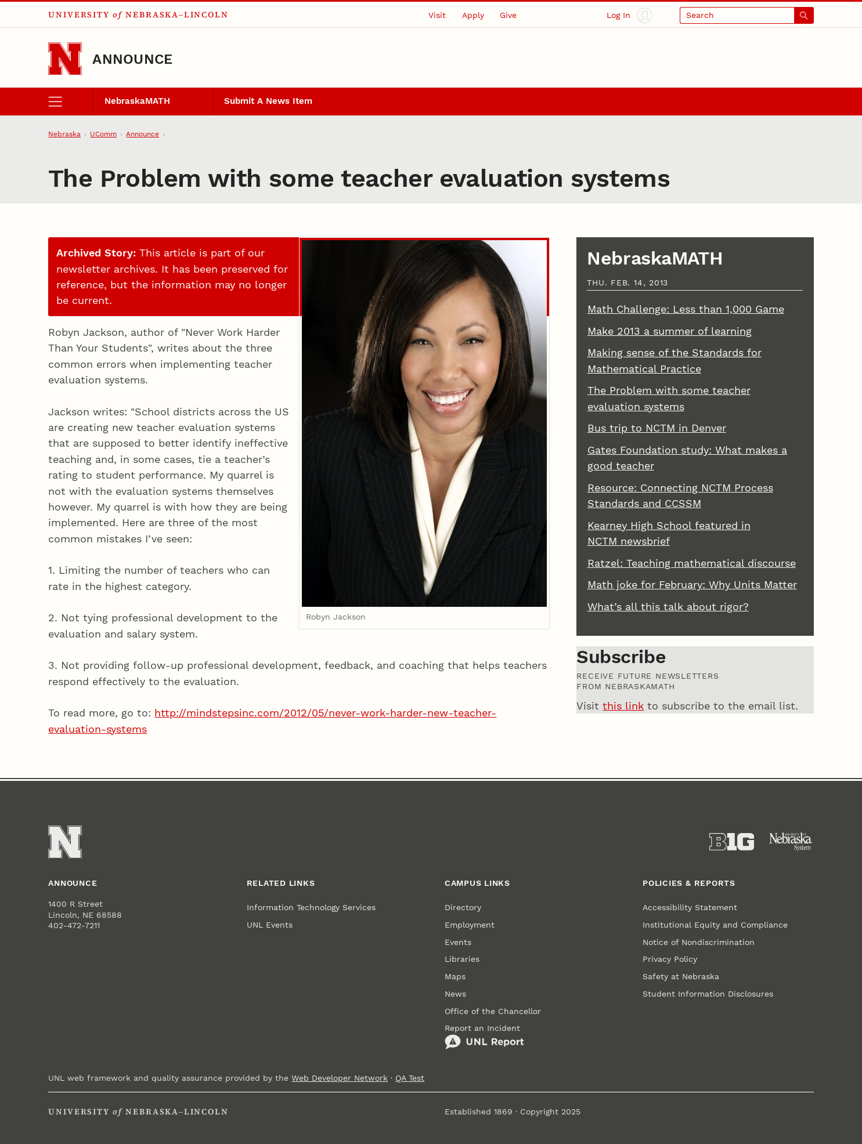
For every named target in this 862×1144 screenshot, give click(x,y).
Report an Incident (484, 1036)
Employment (470, 924)
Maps (455, 976)
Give (508, 15)
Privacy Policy (670, 959)
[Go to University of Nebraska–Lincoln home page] (65, 59)
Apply (473, 15)
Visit (437, 15)
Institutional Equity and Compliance (715, 924)
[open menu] (70, 101)
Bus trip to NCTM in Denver (656, 428)
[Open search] (747, 15)
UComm (103, 134)
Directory (463, 907)
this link (623, 706)
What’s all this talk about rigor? (668, 606)
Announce (132, 58)
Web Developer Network (339, 1078)
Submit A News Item (268, 101)
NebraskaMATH (137, 101)
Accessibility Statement (690, 907)
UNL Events (270, 924)
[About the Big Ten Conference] (732, 841)
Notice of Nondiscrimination (699, 942)
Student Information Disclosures (708, 993)
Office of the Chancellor (493, 1011)
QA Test (409, 1078)
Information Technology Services (311, 907)
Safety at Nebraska (681, 976)
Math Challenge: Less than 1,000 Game (685, 309)
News (455, 993)
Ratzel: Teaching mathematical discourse (691, 563)
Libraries (462, 959)
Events (458, 942)
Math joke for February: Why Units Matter (692, 584)
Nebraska (64, 134)
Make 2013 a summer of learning (669, 331)
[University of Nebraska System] (791, 841)
